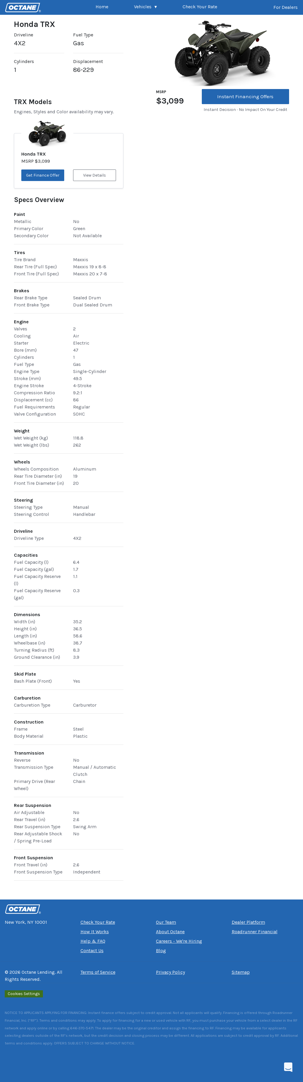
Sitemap (241, 972)
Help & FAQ (92, 941)
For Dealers (285, 7)
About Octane (170, 931)
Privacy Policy (170, 972)
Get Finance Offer (42, 175)
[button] (145, 7)
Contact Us (92, 950)
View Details (94, 175)
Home (102, 6)
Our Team (166, 922)
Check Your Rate (200, 6)
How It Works (94, 931)
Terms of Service (97, 972)
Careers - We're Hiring (179, 941)
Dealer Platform (248, 922)
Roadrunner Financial (255, 931)
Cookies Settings (24, 993)
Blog (161, 950)
